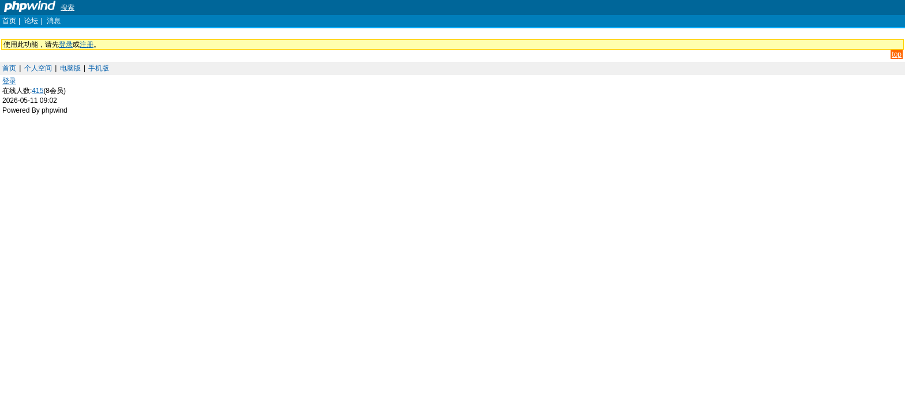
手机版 (98, 68)
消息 (54, 21)
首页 (9, 21)
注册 (87, 44)
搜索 (67, 7)
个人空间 (38, 68)
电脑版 (70, 68)
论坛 (31, 21)
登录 (66, 44)
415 (37, 91)
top (897, 54)
